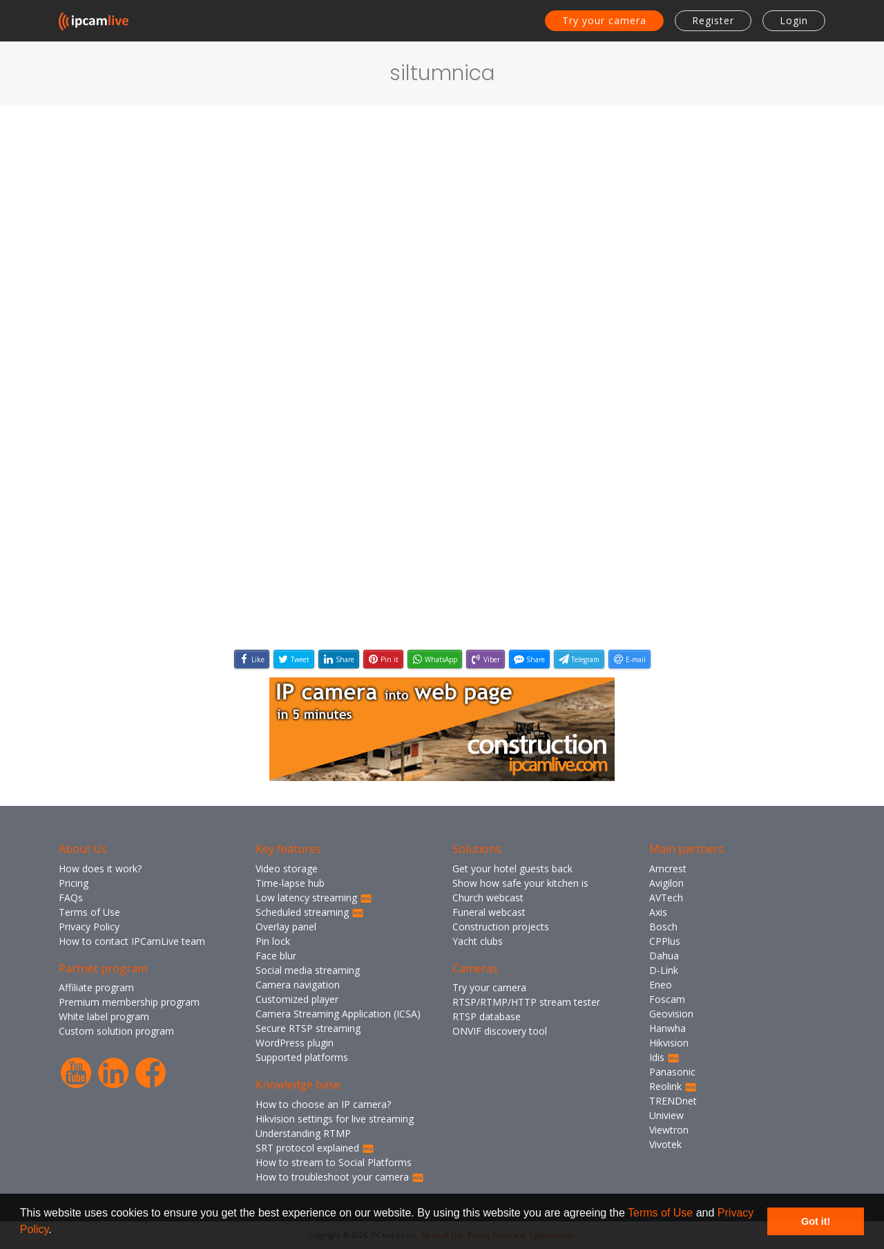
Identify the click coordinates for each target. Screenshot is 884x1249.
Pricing (73, 883)
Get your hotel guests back (512, 868)
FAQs (71, 897)
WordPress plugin (295, 1042)
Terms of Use (660, 1213)
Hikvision (669, 1042)
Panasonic (672, 1071)
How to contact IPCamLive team (132, 941)
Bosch (663, 926)
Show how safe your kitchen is (520, 883)
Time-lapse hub (290, 883)
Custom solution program (116, 1030)
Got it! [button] (815, 1221)
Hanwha (667, 1028)
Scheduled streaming (310, 912)
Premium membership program (129, 1001)
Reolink (673, 1086)
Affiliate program (96, 987)
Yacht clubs (477, 941)
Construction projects (500, 926)
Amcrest (667, 868)
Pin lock (273, 941)
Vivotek (665, 1144)
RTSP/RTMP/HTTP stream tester (526, 1001)
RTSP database (486, 1016)
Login (794, 20)
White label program (104, 1016)
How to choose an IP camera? (323, 1104)
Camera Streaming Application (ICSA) (338, 1013)
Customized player (297, 999)
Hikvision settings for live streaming (335, 1118)
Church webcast (487, 897)
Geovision (671, 1013)
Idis (664, 1057)
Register (713, 20)
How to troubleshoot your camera (340, 1176)
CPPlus (664, 941)
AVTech (666, 897)
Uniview (666, 1115)
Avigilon (666, 883)
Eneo (660, 984)
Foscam (667, 999)
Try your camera (604, 20)
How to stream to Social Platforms (334, 1162)
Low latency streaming (314, 897)
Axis (658, 912)
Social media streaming (308, 970)
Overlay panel (286, 926)
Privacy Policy (89, 926)
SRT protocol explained (315, 1147)
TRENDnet (673, 1100)
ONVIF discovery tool (499, 1030)
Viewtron (669, 1129)
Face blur (276, 955)
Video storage (287, 868)
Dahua (664, 955)
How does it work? (100, 868)
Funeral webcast (489, 912)
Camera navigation (298, 984)
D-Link (663, 970)
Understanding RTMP (303, 1133)
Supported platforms (302, 1057)
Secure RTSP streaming (308, 1028)
